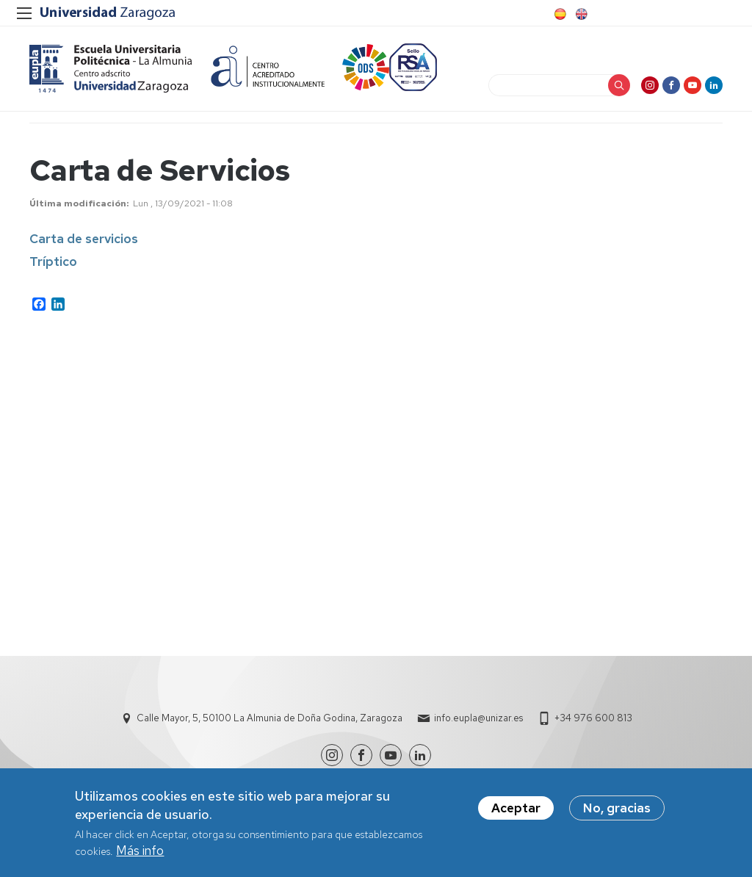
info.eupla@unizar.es (478, 718)
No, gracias (617, 808)
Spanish (559, 14)
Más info (140, 850)
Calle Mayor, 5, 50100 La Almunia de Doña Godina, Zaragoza (269, 718)
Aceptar (515, 808)
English (580, 14)
